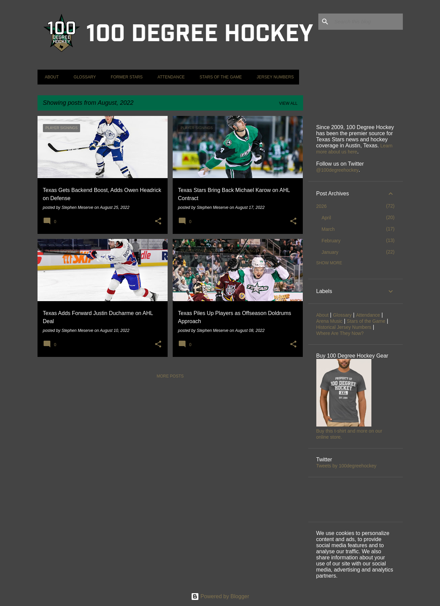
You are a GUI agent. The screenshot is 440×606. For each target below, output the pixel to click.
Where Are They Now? (340, 333)
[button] (158, 221)
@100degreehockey (337, 170)
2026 (321, 206)
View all (288, 103)
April (326, 217)
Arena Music (329, 321)
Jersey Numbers (273, 77)
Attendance (168, 77)
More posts (170, 376)
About (50, 77)
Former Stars (125, 77)
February (331, 240)
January (330, 252)
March (328, 229)
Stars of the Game (219, 77)
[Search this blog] (367, 22)
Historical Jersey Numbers (343, 327)
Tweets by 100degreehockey (346, 465)
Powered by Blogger (220, 596)
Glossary (83, 77)
